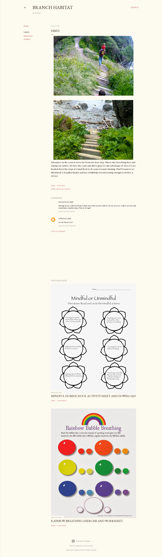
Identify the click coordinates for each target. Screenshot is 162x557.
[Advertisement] (93, 256)
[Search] (135, 7)
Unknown (62, 218)
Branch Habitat (53, 7)
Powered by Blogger (81, 541)
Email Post (61, 185)
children (27, 39)
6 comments (61, 525)
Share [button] (26, 26)
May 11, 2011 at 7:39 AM (66, 211)
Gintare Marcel (87, 546)
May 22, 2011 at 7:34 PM (67, 226)
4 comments (61, 400)
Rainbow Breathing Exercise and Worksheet (87, 521)
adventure (28, 36)
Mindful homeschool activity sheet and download (93, 396)
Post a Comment (58, 231)
